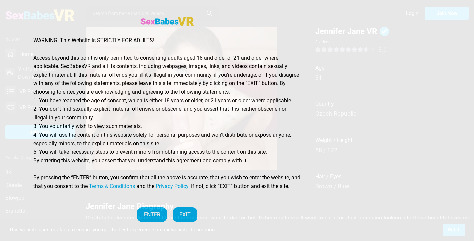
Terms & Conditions (112, 186)
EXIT (185, 214)
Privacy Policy (172, 186)
